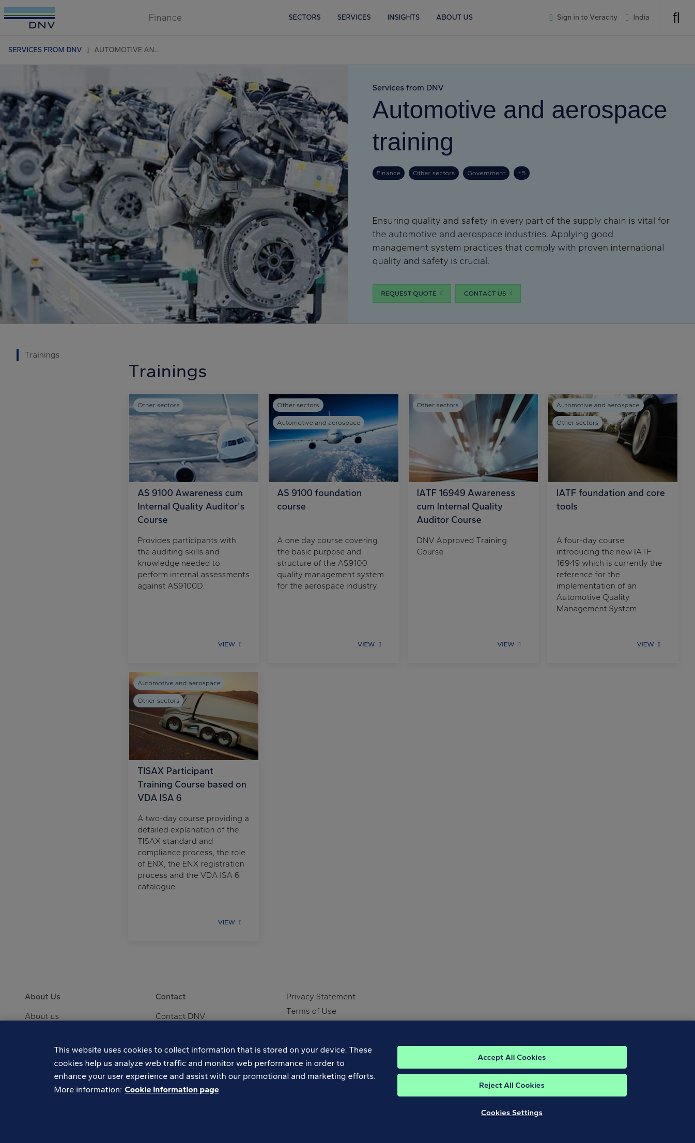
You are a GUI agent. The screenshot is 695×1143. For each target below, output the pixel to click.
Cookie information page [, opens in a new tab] (172, 1096)
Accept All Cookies (511, 1063)
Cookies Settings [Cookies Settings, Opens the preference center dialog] (512, 1118)
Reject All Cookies (512, 1091)
